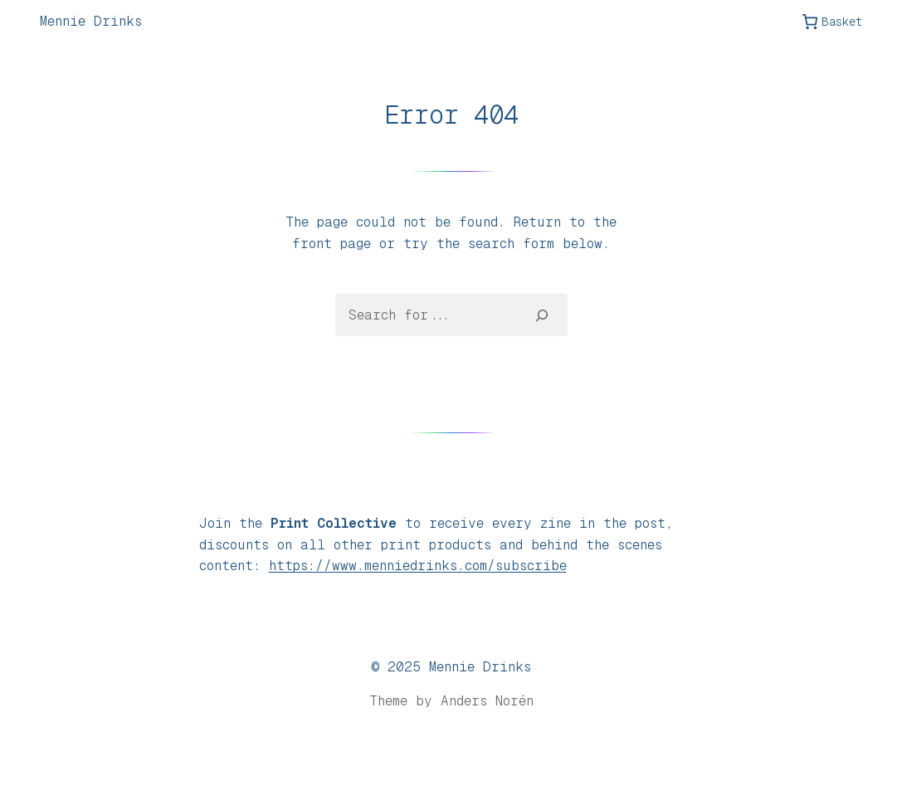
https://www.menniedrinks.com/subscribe (418, 565)
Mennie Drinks (91, 21)
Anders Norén (487, 701)
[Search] (541, 314)
